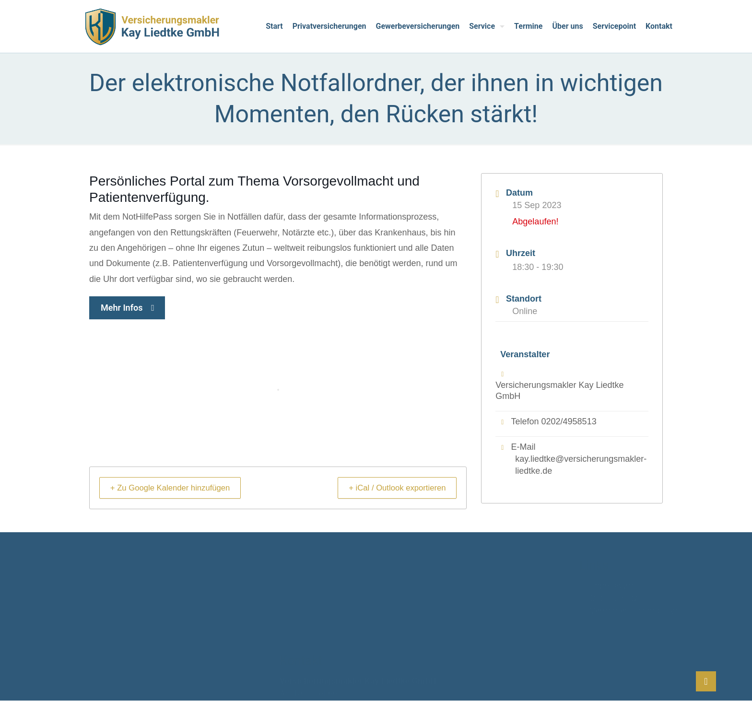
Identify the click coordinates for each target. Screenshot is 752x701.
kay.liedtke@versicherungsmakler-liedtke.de (580, 466)
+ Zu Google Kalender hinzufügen (178, 487)
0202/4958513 (569, 421)
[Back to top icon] (706, 681)
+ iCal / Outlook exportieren (390, 487)
